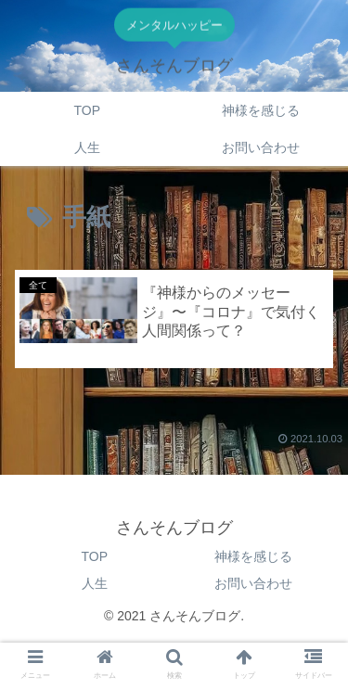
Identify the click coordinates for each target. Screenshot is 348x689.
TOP (94, 556)
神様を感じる (253, 556)
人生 (95, 583)
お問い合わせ (253, 583)
